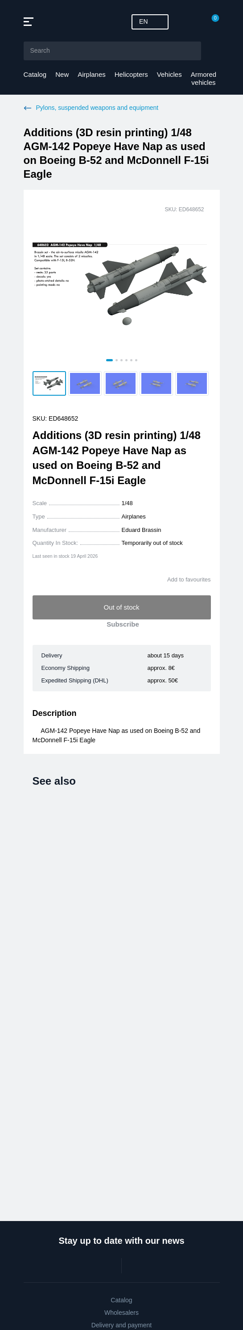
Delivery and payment (121, 1325)
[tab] (109, 360)
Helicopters (131, 74)
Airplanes (92, 74)
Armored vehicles (204, 78)
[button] (49, 383)
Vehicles (169, 74)
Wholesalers (121, 1312)
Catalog (35, 74)
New (62, 74)
